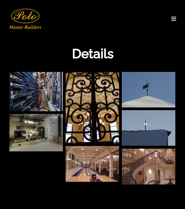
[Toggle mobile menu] (174, 19)
